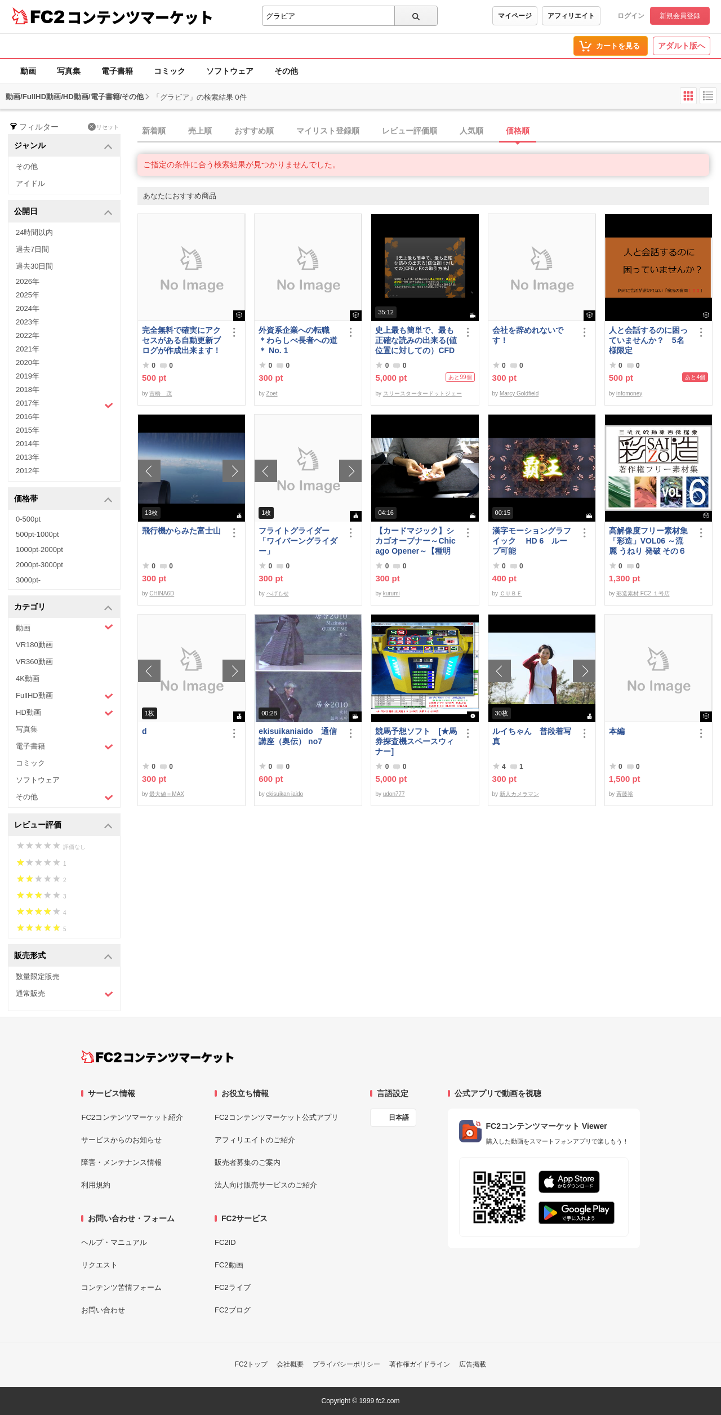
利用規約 (95, 1185)
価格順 (517, 130)
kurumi (391, 593)
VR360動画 (34, 661)
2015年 (27, 430)
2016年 (27, 416)
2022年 (27, 335)
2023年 (27, 322)
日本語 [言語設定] (399, 1118)
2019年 (27, 376)
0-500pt (28, 519)
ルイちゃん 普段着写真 (531, 736)
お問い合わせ (103, 1310)
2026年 (27, 281)
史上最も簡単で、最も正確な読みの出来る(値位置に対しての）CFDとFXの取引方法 (416, 340)
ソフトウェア (229, 70)
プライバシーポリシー (346, 1364)
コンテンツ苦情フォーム (121, 1287)
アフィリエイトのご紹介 (255, 1140)
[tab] (429, 131)
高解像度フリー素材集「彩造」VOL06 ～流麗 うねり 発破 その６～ (648, 541)
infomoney (629, 393)
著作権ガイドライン (419, 1364)
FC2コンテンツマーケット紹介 (132, 1117)
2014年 (27, 443)
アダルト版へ (681, 45)
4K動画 (27, 678)
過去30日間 (34, 266)
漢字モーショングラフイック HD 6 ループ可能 (531, 540)
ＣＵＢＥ (511, 593)
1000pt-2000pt (39, 549)
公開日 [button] (63, 212)
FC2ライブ (233, 1287)
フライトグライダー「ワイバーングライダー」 (298, 540)
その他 (286, 70)
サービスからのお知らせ (121, 1140)
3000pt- (28, 580)
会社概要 (290, 1364)
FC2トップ (251, 1364)
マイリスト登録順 (327, 130)
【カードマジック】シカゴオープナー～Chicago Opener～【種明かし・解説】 (415, 541)
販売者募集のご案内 (248, 1162)
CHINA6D (161, 593)
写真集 (69, 70)
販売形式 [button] (63, 956)
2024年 (27, 308)
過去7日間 (32, 249)
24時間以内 (34, 232)
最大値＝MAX (166, 794)
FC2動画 (229, 1265)
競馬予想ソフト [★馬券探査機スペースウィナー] (416, 741)
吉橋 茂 (160, 393)
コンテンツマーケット (140, 17)
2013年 (27, 457)
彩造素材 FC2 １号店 (642, 593)
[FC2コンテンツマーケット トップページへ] (157, 1057)
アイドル (30, 183)
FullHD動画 (64, 696)
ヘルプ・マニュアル (114, 1242)
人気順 (471, 130)
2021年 (27, 349)
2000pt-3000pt (39, 564)
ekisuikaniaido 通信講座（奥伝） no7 (297, 736)
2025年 (27, 295)
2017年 (64, 404)
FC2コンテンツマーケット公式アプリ (277, 1117)
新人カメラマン (519, 794)
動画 (28, 70)
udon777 (394, 794)
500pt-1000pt (37, 534)
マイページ (515, 16)
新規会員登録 (680, 16)
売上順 (200, 130)
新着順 (154, 130)
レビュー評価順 (409, 130)
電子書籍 (117, 70)
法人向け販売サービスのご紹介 (266, 1185)
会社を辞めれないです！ (527, 335)
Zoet (272, 393)
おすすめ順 (254, 130)
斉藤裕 (624, 794)
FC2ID (225, 1242)
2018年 (27, 389)
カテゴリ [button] (63, 607)
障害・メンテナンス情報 (121, 1162)
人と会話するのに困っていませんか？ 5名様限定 (648, 340)
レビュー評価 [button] (63, 825)
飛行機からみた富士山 (181, 530)
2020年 (27, 362)
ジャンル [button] (63, 146)
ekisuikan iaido (285, 794)
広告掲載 (472, 1364)
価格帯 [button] (63, 499)
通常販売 (64, 994)
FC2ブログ (233, 1310)
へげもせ (277, 593)
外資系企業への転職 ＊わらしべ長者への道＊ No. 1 (298, 340)
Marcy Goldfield (519, 393)
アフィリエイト (571, 16)
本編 (617, 731)
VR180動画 (34, 644)
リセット (103, 127)
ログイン (630, 16)
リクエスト (99, 1265)
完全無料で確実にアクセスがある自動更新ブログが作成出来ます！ (181, 340)
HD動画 (64, 713)
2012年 (27, 470)
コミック (169, 70)
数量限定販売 (38, 976)
